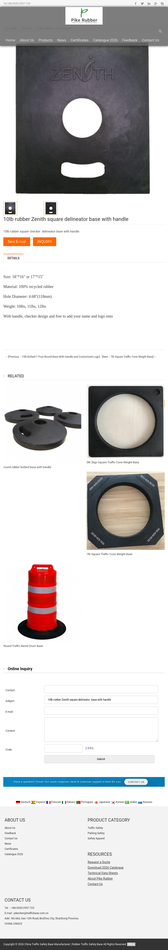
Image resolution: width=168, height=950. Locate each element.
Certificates (80, 40)
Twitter (142, 3)
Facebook (135, 3)
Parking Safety (96, 833)
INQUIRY (44, 241)
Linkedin (149, 3)
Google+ (155, 3)
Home (10, 40)
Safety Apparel (96, 838)
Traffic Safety (95, 827)
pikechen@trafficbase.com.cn (31, 913)
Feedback (129, 40)
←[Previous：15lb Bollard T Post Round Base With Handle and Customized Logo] (52, 356)
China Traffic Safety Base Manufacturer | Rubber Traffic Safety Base (63, 944)
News (61, 40)
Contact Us (150, 40)
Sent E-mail (17, 241)
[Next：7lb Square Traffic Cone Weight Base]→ (128, 356)
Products (46, 40)
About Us (27, 40)
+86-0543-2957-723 (18, 3)
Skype (162, 3)
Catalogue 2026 (105, 40)
